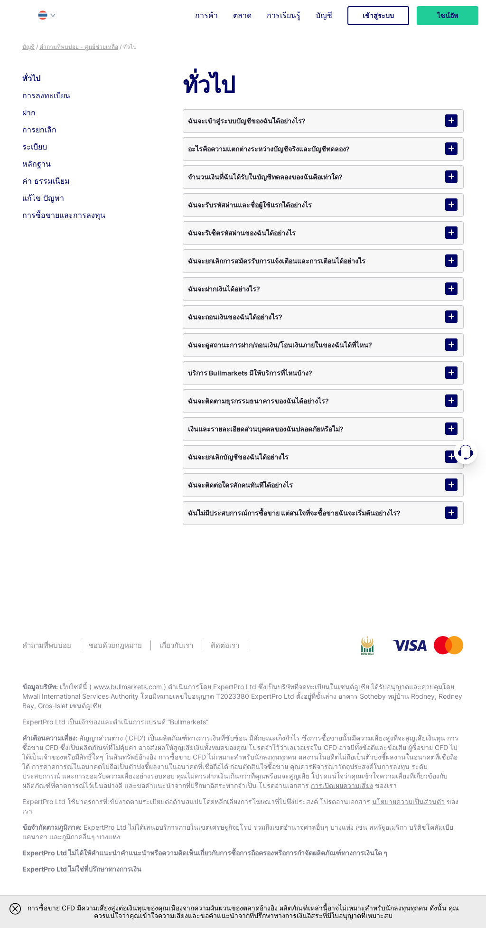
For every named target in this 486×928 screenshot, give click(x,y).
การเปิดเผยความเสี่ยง (342, 785)
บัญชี (324, 15)
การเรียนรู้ (283, 15)
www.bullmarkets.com (127, 687)
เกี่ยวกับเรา (176, 645)
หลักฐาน (36, 164)
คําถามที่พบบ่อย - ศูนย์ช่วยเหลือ (78, 46)
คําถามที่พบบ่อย (46, 645)
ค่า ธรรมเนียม (46, 181)
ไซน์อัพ (447, 15)
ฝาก (29, 112)
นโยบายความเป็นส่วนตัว (408, 801)
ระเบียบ (34, 146)
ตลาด (242, 15)
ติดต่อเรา (225, 645)
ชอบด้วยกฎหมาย (115, 645)
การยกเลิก (39, 129)
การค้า (206, 15)
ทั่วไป (31, 78)
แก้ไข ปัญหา (43, 198)
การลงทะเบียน (46, 95)
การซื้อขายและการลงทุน (63, 215)
